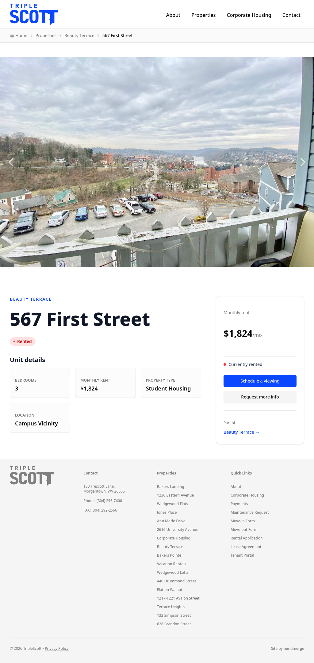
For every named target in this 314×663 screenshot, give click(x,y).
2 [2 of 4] (153, 274)
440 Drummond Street (176, 581)
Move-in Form (243, 521)
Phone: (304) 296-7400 (102, 500)
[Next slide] (303, 162)
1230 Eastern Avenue (175, 495)
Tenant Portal (242, 555)
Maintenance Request (250, 512)
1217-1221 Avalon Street (178, 598)
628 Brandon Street (174, 624)
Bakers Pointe (169, 555)
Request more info (260, 397)
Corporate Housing (249, 15)
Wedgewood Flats (172, 503)
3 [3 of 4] (161, 274)
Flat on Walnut (169, 589)
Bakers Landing (170, 486)
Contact (291, 15)
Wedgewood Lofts (173, 572)
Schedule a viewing (259, 381)
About (173, 15)
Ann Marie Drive (171, 521)
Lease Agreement (246, 546)
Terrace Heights (171, 606)
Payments (239, 503)
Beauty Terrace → (241, 432)
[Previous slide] (11, 162)
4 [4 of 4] (169, 274)
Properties (203, 15)
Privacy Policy (57, 648)
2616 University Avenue (177, 529)
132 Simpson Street (174, 615)
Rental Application (247, 538)
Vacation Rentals (171, 563)
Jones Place (167, 512)
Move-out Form (244, 529)
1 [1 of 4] (144, 274)
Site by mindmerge (287, 648)
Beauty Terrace (170, 546)
